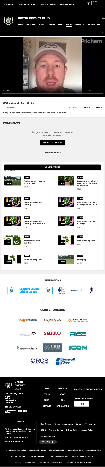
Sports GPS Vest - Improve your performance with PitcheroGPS (70, 451)
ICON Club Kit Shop (48, 5)
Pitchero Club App (18, 451)
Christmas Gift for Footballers (25, 457)
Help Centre (45, 419)
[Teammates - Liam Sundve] (12, 235)
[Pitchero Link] (97, 4)
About (57, 419)
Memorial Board (67, 5)
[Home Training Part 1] (66, 235)
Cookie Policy (87, 425)
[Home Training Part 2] (12, 254)
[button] (20, 24)
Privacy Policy (72, 425)
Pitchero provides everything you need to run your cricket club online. (20, 426)
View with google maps (16, 407)
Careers (79, 419)
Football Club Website (37, 445)
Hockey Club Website (75, 445)
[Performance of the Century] (12, 197)
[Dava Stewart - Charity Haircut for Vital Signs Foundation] (66, 175)
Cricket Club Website (56, 445)
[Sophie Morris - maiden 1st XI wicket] (12, 175)
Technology (90, 419)
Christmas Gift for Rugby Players (51, 457)
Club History (8, 5)
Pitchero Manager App (36, 451)
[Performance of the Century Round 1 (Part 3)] (66, 197)
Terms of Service (56, 425)
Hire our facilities (27, 5)
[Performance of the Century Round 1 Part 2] (12, 216)
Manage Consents (48, 431)
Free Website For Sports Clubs (15, 445)
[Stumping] (66, 254)
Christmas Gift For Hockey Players (78, 457)
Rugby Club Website (93, 445)
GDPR (43, 425)
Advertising (68, 419)
